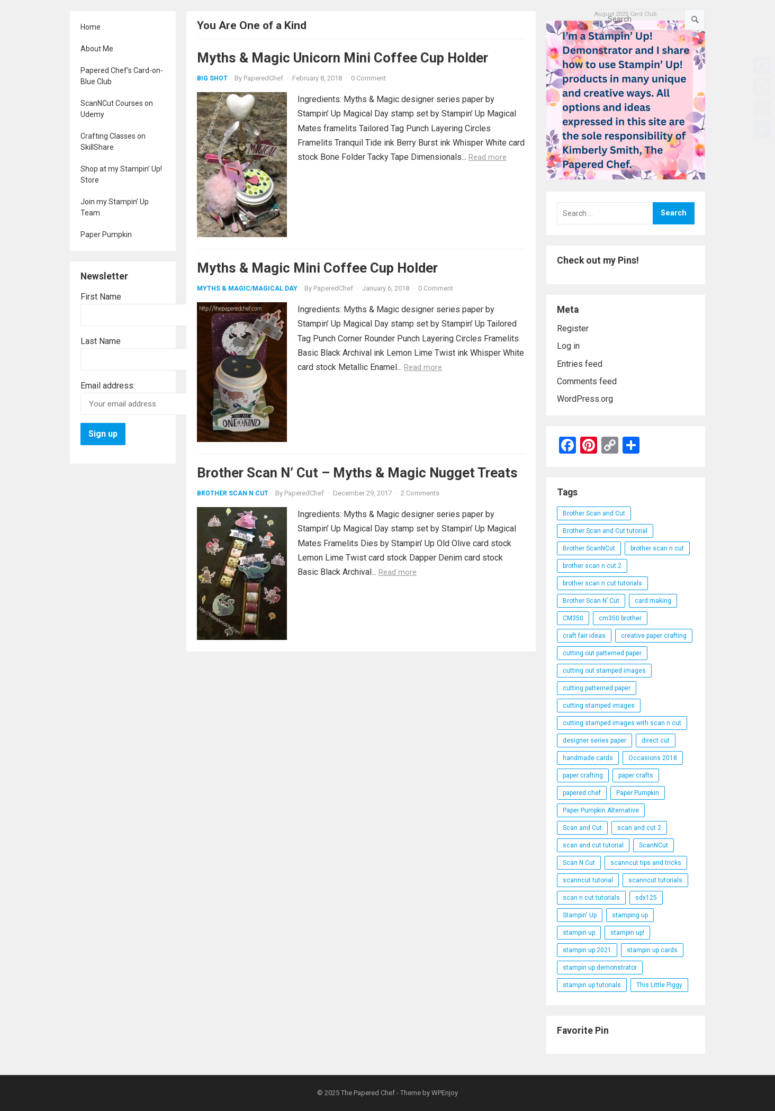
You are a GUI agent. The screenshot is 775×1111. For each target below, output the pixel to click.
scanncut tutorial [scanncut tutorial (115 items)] (588, 880)
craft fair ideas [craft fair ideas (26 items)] (584, 635)
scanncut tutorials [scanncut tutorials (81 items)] (655, 880)
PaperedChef (263, 78)
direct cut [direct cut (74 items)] (656, 740)
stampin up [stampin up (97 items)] (579, 932)
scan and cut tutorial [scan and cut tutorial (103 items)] (593, 845)
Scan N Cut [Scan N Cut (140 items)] (579, 862)
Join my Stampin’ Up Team (114, 207)
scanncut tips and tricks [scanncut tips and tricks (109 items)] (645, 862)
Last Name (100, 341)
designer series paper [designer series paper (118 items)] (594, 740)
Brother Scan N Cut (232, 493)
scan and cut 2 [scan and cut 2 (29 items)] (639, 828)
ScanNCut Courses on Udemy (116, 109)
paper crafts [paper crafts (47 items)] (635, 775)
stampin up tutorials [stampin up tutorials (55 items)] (592, 985)
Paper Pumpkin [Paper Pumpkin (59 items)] (637, 793)
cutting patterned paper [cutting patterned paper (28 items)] (596, 688)
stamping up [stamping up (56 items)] (630, 915)
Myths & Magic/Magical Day (247, 288)
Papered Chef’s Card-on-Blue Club (121, 76)
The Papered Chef (368, 1093)
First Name (100, 297)
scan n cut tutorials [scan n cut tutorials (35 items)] (591, 897)
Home (90, 27)
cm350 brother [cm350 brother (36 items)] (620, 618)
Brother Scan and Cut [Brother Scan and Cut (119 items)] (594, 513)
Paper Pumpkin (106, 234)
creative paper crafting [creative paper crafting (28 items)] (654, 635)
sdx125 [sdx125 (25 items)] (646, 897)
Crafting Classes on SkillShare (113, 141)
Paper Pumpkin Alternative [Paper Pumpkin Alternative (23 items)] (601, 810)
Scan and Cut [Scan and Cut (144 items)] (582, 828)
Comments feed (587, 381)
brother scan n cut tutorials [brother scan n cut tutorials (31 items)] (602, 583)
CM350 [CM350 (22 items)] (573, 618)
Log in (568, 346)
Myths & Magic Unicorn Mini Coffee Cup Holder (342, 58)
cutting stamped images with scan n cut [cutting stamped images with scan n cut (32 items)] (622, 723)
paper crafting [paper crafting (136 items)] (583, 775)
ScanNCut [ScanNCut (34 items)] (653, 845)
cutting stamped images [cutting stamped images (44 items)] (599, 705)
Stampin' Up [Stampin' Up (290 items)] (580, 915)
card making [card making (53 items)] (653, 600)
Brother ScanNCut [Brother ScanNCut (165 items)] (589, 548)
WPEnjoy (444, 1093)
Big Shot (212, 78)
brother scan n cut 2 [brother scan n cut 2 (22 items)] (592, 566)
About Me (96, 48)
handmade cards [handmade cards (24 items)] (588, 758)
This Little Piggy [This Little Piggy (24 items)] (659, 985)
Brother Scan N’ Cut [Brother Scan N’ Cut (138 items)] (591, 600)
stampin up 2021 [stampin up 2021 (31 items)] (587, 950)
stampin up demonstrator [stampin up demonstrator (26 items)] (600, 967)
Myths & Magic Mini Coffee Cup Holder (317, 268)
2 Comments (420, 493)
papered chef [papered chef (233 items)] (582, 793)
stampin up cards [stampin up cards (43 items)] (652, 950)
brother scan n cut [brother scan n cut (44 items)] (657, 548)
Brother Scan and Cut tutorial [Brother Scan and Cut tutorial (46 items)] (605, 531)
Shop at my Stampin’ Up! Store (121, 174)
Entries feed (579, 364)
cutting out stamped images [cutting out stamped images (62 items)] (604, 670)
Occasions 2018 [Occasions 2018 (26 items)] (652, 758)
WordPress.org (585, 399)
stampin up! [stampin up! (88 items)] (627, 932)
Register (573, 328)
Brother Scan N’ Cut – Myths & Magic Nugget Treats (357, 473)
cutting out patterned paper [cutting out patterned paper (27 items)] (602, 653)
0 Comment (368, 78)
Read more (487, 157)
